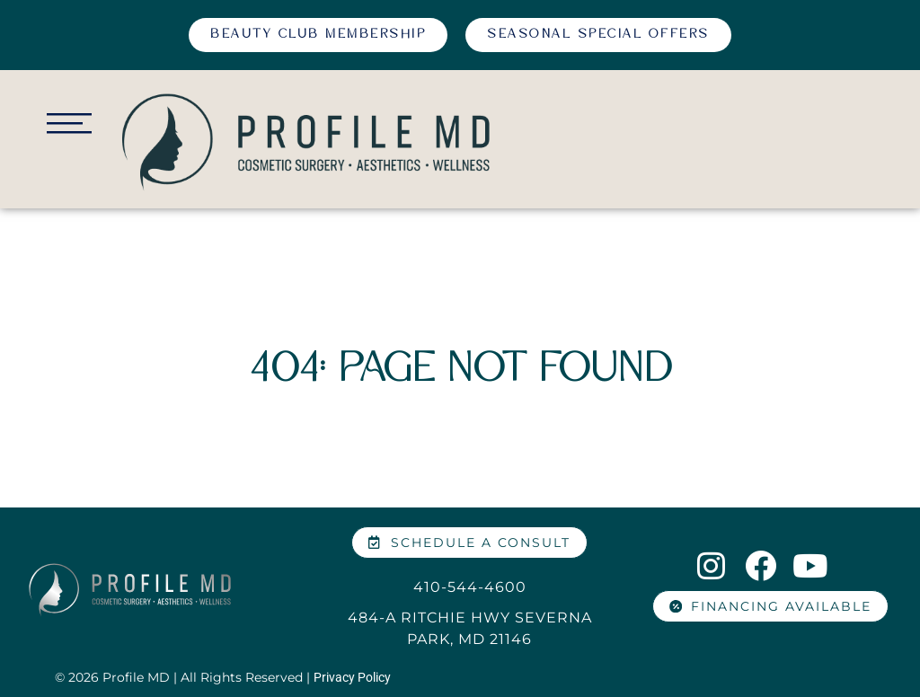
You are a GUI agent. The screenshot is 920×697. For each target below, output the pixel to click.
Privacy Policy (352, 677)
